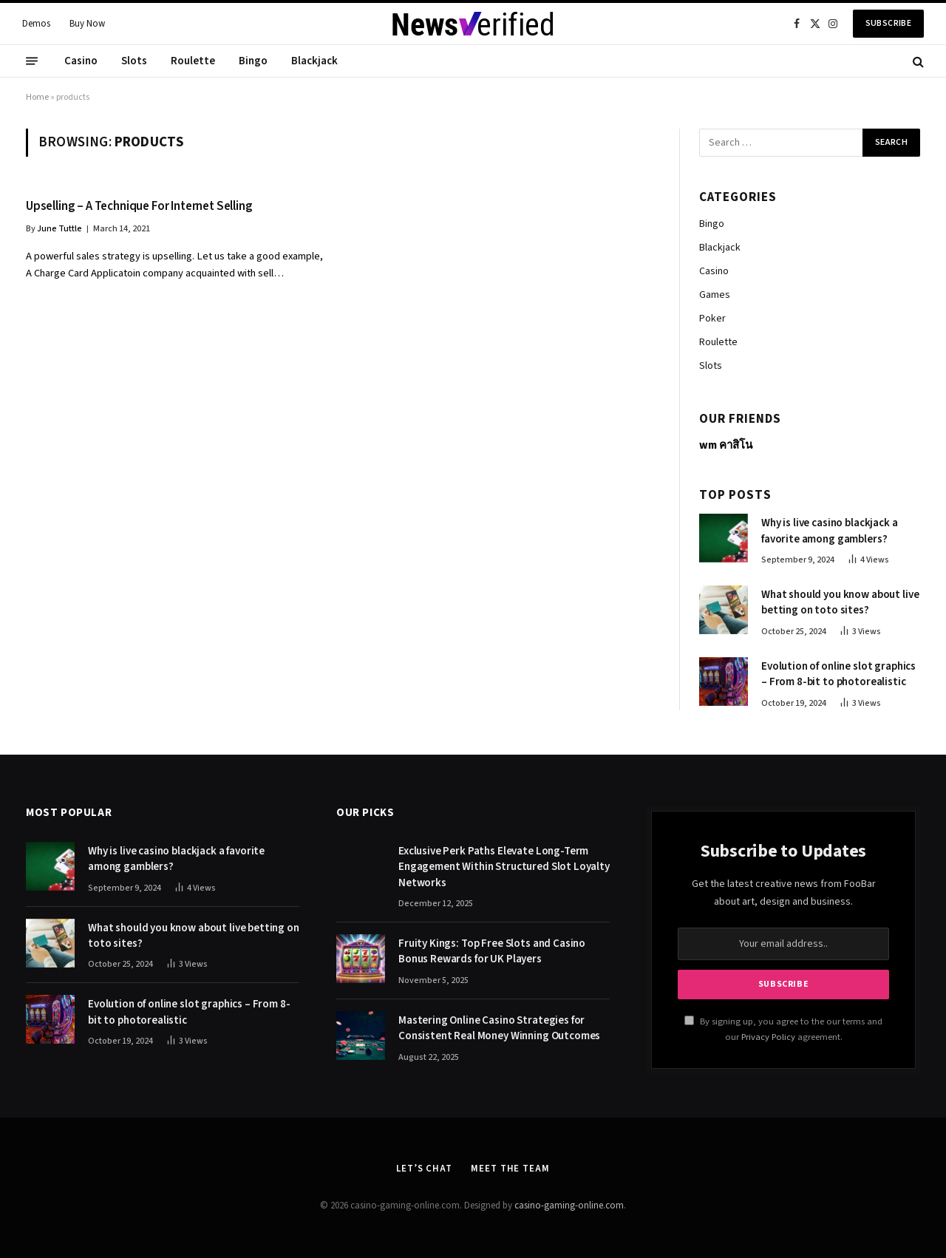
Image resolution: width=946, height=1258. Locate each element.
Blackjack (314, 61)
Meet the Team (510, 1168)
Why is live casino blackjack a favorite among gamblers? (829, 530)
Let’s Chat (424, 1168)
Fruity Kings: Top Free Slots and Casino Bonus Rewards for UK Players (491, 951)
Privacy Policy (768, 1037)
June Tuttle (59, 228)
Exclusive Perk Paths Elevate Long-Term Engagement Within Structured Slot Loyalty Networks (504, 867)
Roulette (193, 61)
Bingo (253, 61)
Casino (81, 61)
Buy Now (87, 23)
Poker (712, 318)
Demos (36, 23)
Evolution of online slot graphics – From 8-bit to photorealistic (838, 674)
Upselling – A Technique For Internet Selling (139, 206)
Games (714, 295)
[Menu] (32, 61)
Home (37, 97)
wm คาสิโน (725, 445)
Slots (134, 61)
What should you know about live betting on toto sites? (840, 602)
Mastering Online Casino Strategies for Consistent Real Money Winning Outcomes (499, 1028)
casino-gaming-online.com (569, 1205)
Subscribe (888, 23)
